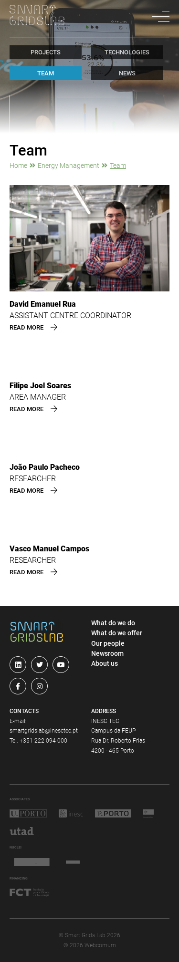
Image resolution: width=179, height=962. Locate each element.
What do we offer (116, 633)
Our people (108, 643)
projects (46, 52)
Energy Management (68, 165)
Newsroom (107, 653)
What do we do (113, 623)
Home (18, 165)
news (127, 73)
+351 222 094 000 (43, 740)
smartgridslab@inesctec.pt (44, 730)
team (45, 73)
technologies (127, 52)
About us (104, 663)
